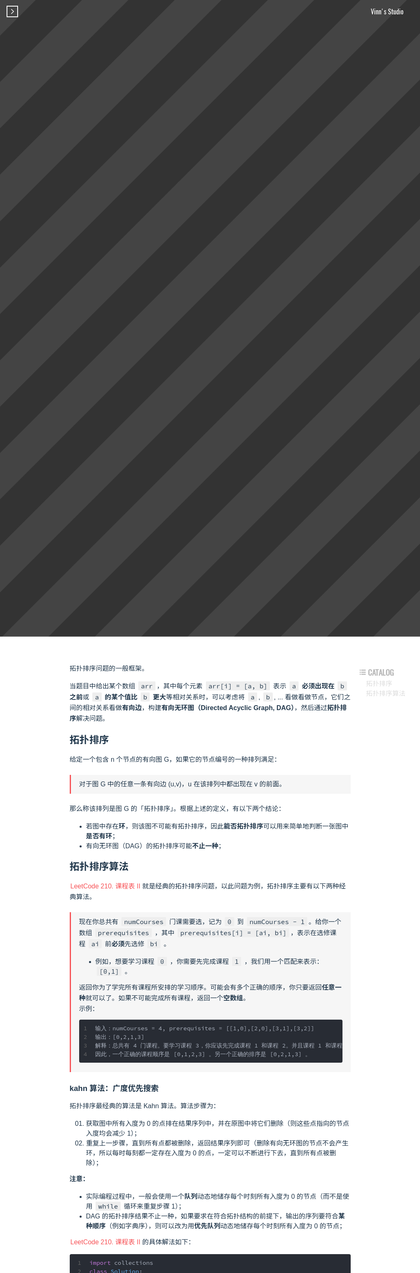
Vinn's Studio (387, 11)
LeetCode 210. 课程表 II (106, 886)
